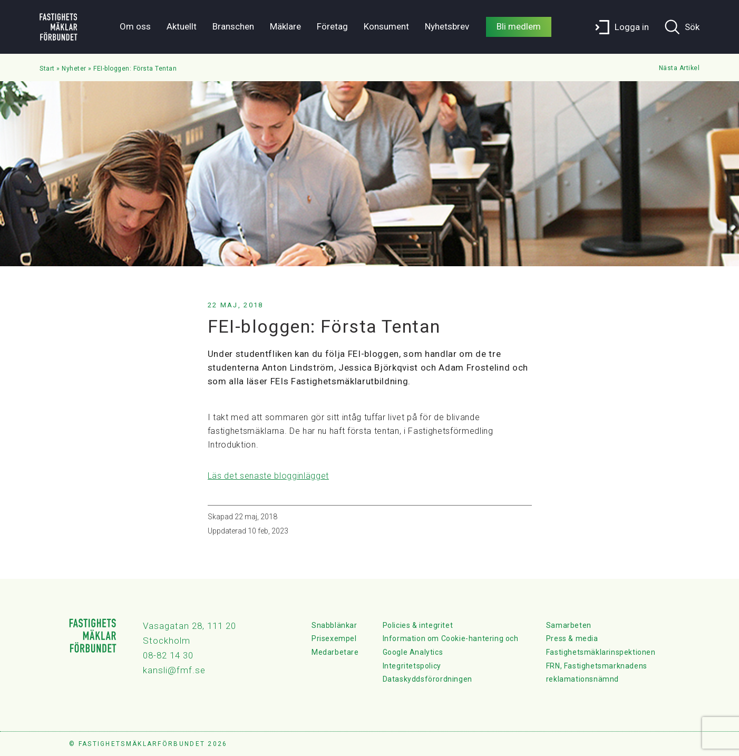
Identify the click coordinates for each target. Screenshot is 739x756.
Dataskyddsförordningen (427, 679)
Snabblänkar (334, 625)
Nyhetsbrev (447, 26)
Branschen (233, 26)
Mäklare (285, 26)
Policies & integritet (418, 625)
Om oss (135, 26)
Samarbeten (568, 625)
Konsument (386, 26)
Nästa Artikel (679, 68)
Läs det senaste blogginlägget (268, 476)
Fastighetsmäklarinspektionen (601, 652)
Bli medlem (519, 26)
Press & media (572, 638)
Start (47, 68)
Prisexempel (334, 638)
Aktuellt (182, 26)
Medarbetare (335, 652)
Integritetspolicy (412, 666)
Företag (332, 26)
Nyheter (74, 68)
